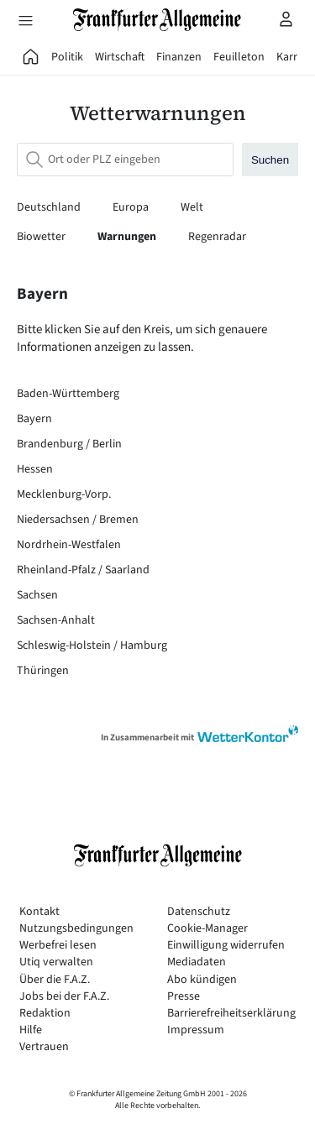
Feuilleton (239, 57)
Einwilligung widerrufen (226, 945)
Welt (192, 207)
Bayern (34, 418)
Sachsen (37, 595)
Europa (132, 207)
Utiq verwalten (56, 962)
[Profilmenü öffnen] (286, 18)
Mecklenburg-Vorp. (64, 494)
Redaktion (45, 1013)
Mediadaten (196, 962)
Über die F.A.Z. (54, 980)
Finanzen (179, 57)
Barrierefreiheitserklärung (231, 1013)
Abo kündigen (202, 980)
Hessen (35, 469)
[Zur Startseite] (158, 19)
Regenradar (217, 236)
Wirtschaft (119, 57)
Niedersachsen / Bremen (78, 519)
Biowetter (42, 236)
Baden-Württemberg (68, 393)
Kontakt (39, 912)
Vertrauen (44, 1047)
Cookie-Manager (207, 929)
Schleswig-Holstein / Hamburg (92, 645)
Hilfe (30, 1030)
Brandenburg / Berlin (69, 444)
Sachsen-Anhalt (56, 620)
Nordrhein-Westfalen (69, 544)
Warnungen (128, 236)
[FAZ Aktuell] (31, 57)
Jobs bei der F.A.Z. (64, 997)
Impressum (195, 1030)
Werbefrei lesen (58, 945)
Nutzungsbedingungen (76, 929)
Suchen (270, 160)
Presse (183, 997)
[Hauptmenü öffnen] (25, 20)
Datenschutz (198, 912)
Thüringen (43, 670)
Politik (67, 57)
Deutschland (50, 207)
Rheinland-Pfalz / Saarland (83, 570)
